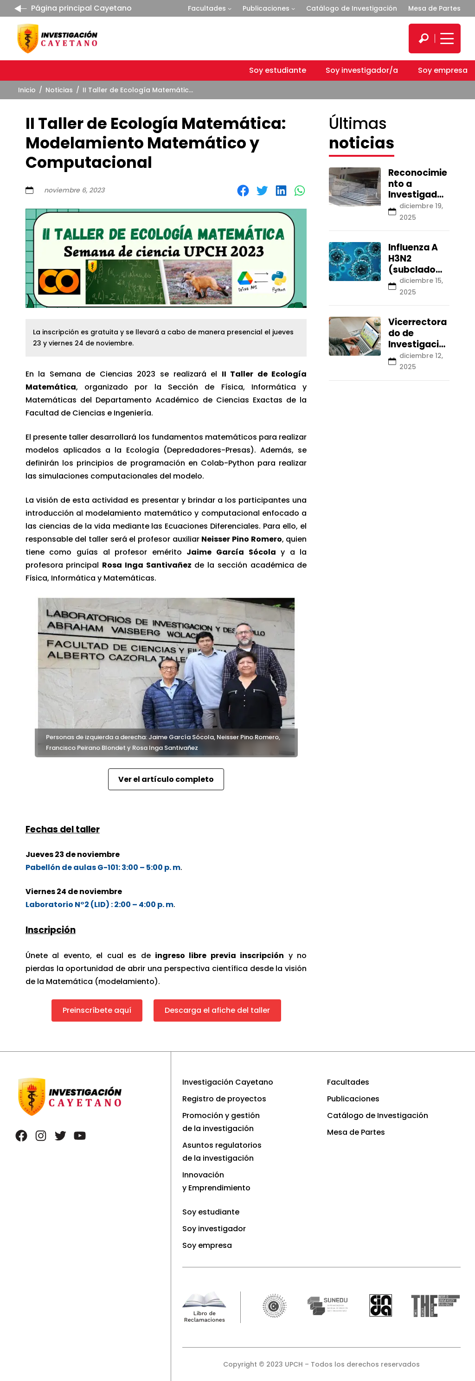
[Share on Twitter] (262, 191)
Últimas (361, 133)
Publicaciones (266, 8)
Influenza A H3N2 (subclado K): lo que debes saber (416, 269)
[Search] (423, 38)
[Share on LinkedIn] (281, 191)
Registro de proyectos (224, 1098)
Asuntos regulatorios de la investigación (222, 1152)
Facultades (207, 8)
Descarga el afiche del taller (217, 1010)
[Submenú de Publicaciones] (293, 8)
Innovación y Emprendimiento (216, 1181)
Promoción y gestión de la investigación (221, 1122)
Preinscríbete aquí (97, 1010)
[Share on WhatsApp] (300, 191)
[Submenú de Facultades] (229, 8)
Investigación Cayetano (227, 1082)
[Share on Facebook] (243, 191)
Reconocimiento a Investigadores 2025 (417, 189)
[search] (423, 38)
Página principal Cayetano (81, 8)
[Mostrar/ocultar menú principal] (446, 38)
